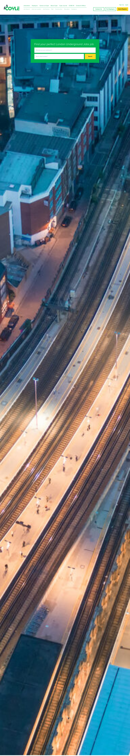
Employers (35, 5)
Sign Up (121, 5)
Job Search (26, 9)
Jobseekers (26, 5)
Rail (52, 9)
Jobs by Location (36, 9)
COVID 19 (71, 5)
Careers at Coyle (44, 5)
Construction (58, 9)
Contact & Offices (81, 5)
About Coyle (54, 5)
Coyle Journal (63, 5)
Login (126, 5)
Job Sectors (46, 9)
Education (67, 9)
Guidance (74, 9)
